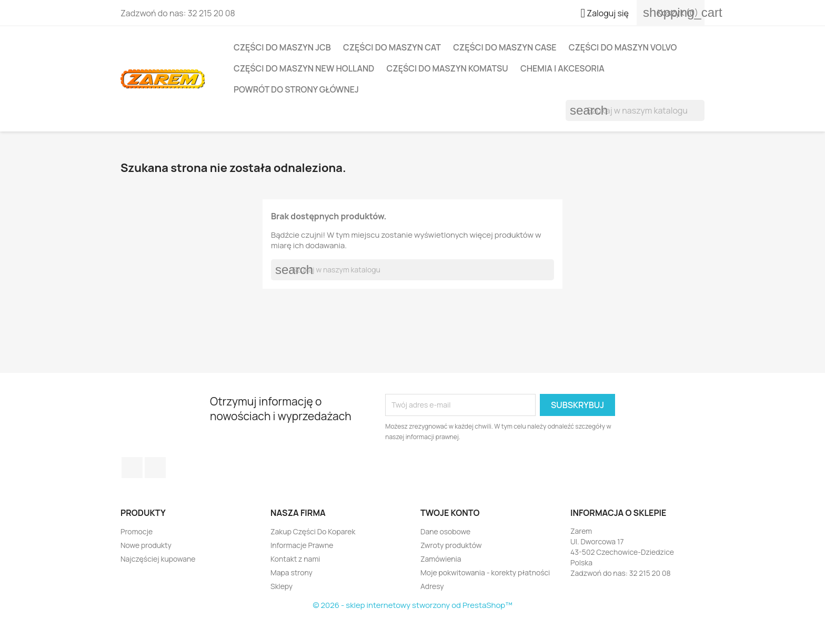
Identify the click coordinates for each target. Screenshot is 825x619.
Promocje (136, 531)
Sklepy (281, 586)
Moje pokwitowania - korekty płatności (485, 572)
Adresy (432, 586)
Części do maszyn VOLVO (623, 47)
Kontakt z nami (295, 559)
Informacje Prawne (301, 545)
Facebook (132, 467)
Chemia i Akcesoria (562, 68)
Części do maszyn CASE (504, 47)
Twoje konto (449, 513)
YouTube (155, 467)
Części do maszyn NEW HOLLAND (304, 68)
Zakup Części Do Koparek (312, 531)
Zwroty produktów (450, 545)
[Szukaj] (635, 110)
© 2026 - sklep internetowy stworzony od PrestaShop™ (412, 605)
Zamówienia (440, 559)
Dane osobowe (445, 531)
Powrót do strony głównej (296, 89)
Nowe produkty (146, 545)
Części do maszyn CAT (392, 47)
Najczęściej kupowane (158, 559)
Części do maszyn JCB (282, 47)
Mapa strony (291, 572)
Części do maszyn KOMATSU (447, 68)
